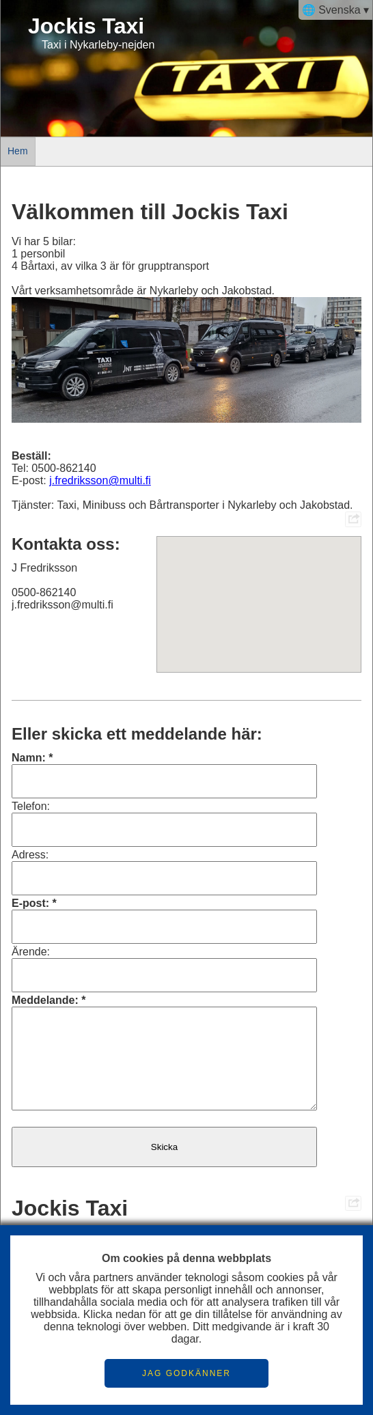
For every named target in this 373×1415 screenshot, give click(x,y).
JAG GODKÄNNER (186, 1373)
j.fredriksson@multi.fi (100, 480)
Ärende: (31, 951)
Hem (18, 150)
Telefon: (31, 806)
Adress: (30, 854)
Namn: (29, 757)
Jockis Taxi (86, 26)
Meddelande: (45, 1000)
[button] (259, 591)
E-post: (30, 903)
